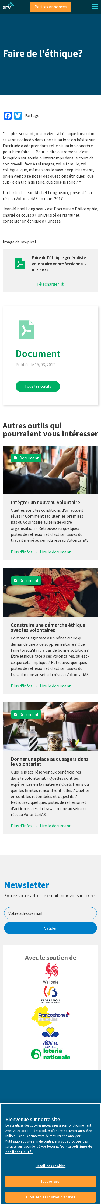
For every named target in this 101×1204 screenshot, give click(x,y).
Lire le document (55, 551)
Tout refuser (50, 1184)
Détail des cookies (50, 1168)
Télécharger (48, 284)
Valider (50, 928)
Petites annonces (50, 6)
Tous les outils (38, 386)
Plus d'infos (21, 551)
